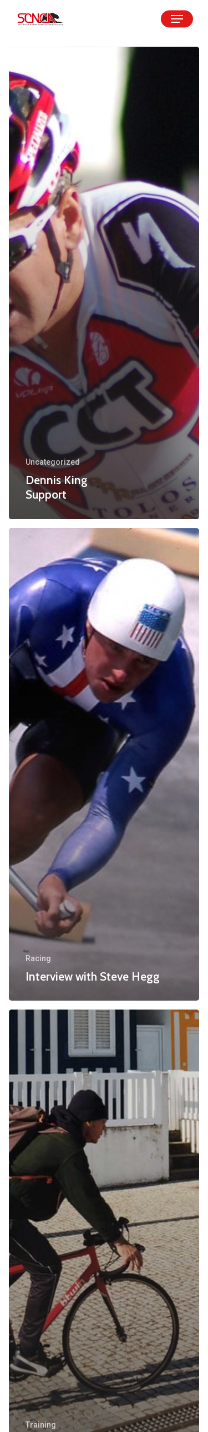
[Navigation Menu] (177, 18)
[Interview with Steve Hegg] (104, 764)
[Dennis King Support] (104, 283)
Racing (38, 958)
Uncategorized (53, 462)
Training (41, 1424)
